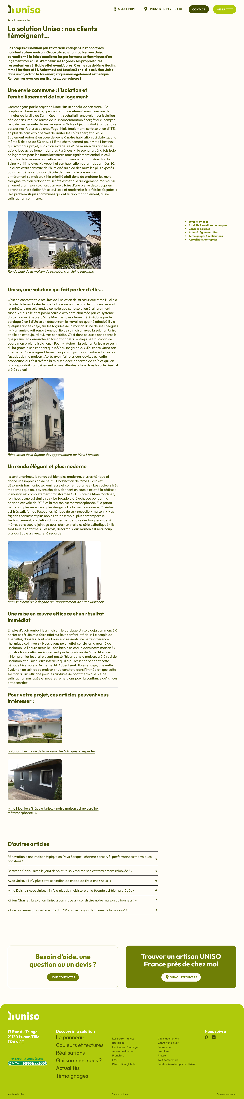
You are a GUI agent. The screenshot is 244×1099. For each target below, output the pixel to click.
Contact (198, 9)
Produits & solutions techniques (208, 225)
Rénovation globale (123, 1064)
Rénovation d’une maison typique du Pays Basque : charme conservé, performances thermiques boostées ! (83, 858)
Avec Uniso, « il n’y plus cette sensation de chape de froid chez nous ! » (83, 880)
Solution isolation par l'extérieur (177, 1064)
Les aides (163, 1051)
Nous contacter (63, 977)
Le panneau (70, 1037)
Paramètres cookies (226, 1094)
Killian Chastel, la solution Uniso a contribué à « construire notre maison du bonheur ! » (83, 900)
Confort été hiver (168, 1042)
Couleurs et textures (79, 1045)
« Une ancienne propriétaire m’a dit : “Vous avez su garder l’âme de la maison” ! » (83, 910)
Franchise (118, 1055)
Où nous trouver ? (181, 977)
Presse (162, 1055)
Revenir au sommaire (19, 20)
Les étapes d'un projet (125, 1047)
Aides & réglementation (203, 232)
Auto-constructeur (123, 1051)
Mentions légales (16, 1094)
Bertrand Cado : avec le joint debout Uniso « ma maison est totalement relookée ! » (83, 871)
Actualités (68, 1067)
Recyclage (118, 1042)
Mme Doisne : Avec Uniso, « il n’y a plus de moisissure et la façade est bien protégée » (83, 890)
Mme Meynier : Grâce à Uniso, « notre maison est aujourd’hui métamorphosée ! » (53, 810)
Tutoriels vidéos (198, 221)
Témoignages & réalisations (206, 236)
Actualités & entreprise (203, 239)
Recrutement (165, 1047)
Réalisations (70, 1052)
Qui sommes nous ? (79, 1060)
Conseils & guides (199, 229)
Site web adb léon (120, 1094)
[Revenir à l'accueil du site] (24, 9)
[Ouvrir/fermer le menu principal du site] (229, 9)
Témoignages (72, 1075)
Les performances (123, 1038)
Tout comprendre (168, 1060)
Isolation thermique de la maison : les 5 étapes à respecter (51, 751)
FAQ (114, 1060)
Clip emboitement (168, 1038)
